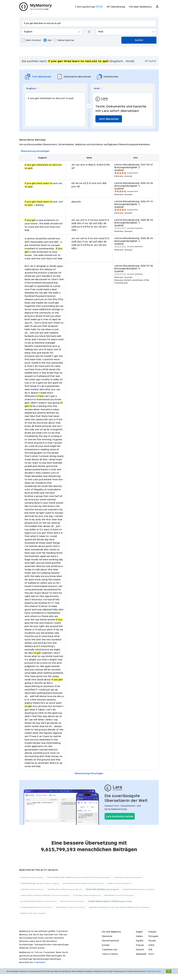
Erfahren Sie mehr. (153, 971)
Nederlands (141, 954)
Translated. (40, 962)
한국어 (151, 954)
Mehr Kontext (31, 40)
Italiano (139, 936)
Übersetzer (107, 936)
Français (140, 945)
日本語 (151, 945)
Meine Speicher (64, 40)
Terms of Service (110, 954)
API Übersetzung (116, 6)
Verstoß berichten (110, 940)
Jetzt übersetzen (109, 118)
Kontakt (106, 945)
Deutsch (140, 949)
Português (153, 936)
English (139, 932)
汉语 (150, 949)
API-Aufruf (150, 61)
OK (168, 971)
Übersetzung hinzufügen (35, 151)
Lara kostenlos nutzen (119, 816)
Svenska (152, 932)
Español (139, 940)
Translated (109, 949)
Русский (152, 940)
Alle (47, 40)
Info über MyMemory (140, 6)
